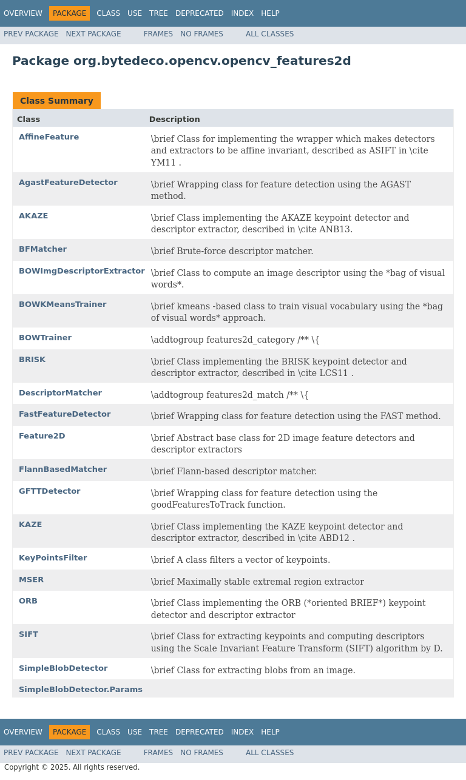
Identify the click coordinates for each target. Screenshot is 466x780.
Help (270, 13)
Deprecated (199, 13)
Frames (159, 34)
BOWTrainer (45, 337)
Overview (23, 13)
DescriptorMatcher (60, 392)
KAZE (30, 524)
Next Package (93, 34)
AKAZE (34, 215)
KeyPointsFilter (53, 557)
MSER (31, 579)
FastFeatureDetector (64, 414)
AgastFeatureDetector (68, 182)
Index (242, 13)
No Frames (201, 34)
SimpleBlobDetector (63, 668)
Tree (158, 13)
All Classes (270, 34)
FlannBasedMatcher (63, 469)
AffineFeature (49, 136)
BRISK (32, 359)
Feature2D (42, 435)
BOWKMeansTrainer (62, 304)
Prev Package (31, 34)
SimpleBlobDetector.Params (81, 689)
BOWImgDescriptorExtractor (82, 270)
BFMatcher (43, 249)
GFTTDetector (50, 491)
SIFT (28, 634)
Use (134, 13)
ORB (28, 600)
